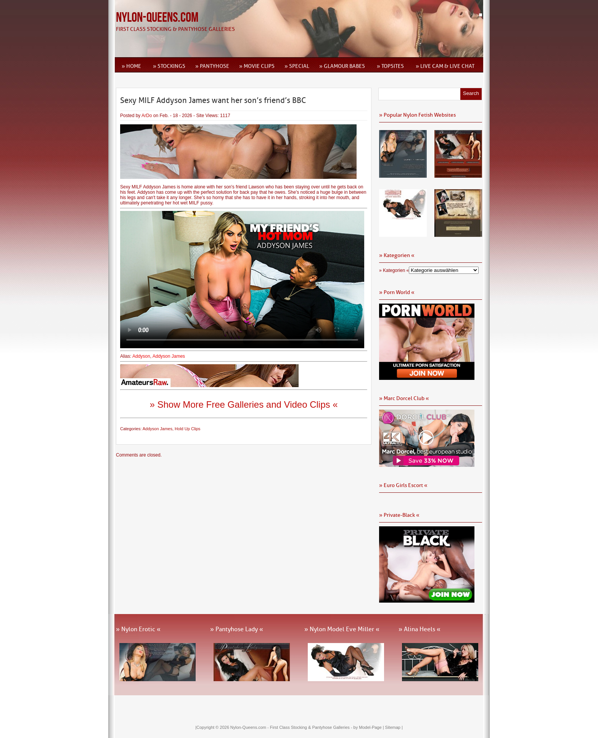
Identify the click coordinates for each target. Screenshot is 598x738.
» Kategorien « (394, 270)
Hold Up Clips (187, 428)
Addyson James (169, 356)
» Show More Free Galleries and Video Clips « (244, 404)
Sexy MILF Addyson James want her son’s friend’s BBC (213, 100)
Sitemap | (394, 727)
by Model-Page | (369, 727)
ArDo (146, 115)
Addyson (141, 356)
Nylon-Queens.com (157, 18)
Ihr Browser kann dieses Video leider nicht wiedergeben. (242, 279)
